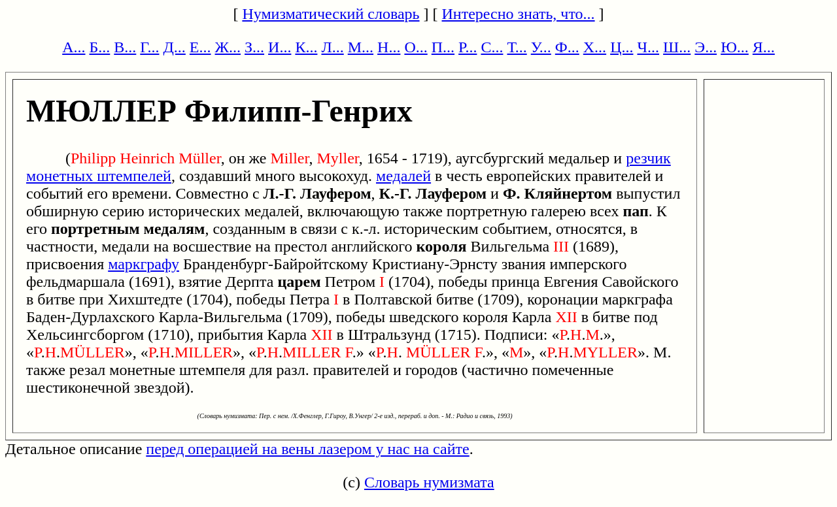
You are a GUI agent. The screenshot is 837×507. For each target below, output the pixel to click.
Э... (705, 47)
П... (443, 47)
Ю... (735, 47)
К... (306, 47)
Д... (174, 47)
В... (125, 47)
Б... (100, 47)
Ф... (567, 47)
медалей (403, 175)
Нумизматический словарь (330, 13)
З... (254, 47)
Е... (200, 47)
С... (492, 47)
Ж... (228, 47)
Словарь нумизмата (429, 482)
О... (415, 47)
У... (541, 47)
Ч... (648, 47)
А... (73, 47)
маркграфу (143, 263)
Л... (332, 47)
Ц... (621, 47)
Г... (149, 47)
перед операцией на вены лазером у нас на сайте (307, 448)
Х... (594, 47)
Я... (764, 47)
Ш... (677, 47)
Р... (467, 47)
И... (279, 47)
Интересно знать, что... (518, 13)
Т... (516, 47)
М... (360, 47)
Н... (388, 47)
